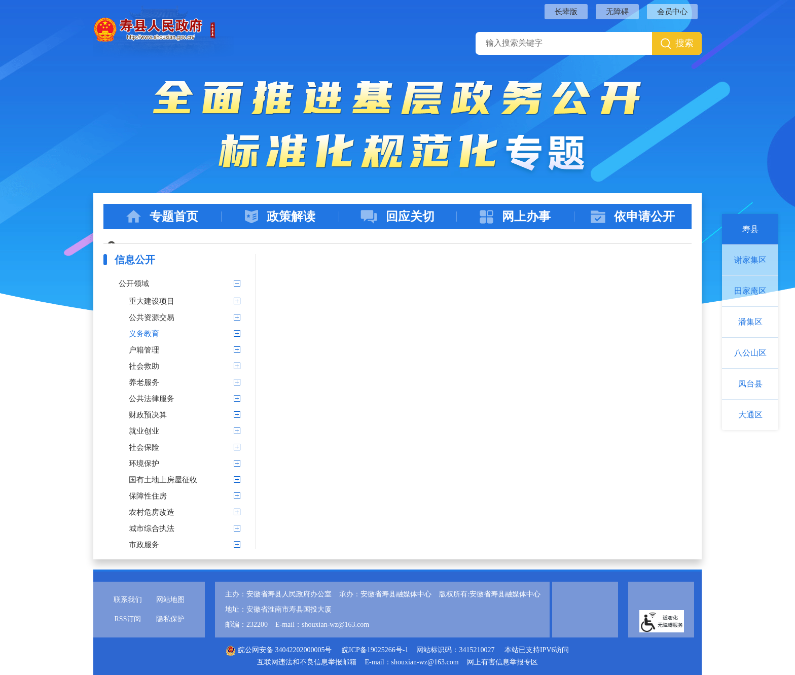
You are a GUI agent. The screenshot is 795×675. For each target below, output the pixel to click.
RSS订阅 (128, 619)
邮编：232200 (246, 624)
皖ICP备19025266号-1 (375, 650)
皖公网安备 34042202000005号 (279, 650)
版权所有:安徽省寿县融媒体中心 (489, 594)
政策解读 (280, 216)
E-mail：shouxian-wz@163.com (322, 624)
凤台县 (750, 383)
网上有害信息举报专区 (502, 662)
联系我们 (128, 599)
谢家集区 (750, 260)
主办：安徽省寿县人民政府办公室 (278, 594)
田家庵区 (750, 291)
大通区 (750, 414)
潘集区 (750, 321)
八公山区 (750, 352)
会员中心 (672, 12)
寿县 (750, 229)
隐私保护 (170, 619)
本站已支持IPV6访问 (536, 650)
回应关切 (397, 216)
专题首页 (162, 216)
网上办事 (515, 216)
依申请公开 (633, 216)
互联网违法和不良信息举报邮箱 (306, 662)
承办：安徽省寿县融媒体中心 (385, 594)
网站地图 (170, 599)
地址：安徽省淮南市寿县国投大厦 (278, 609)
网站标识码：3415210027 (455, 650)
